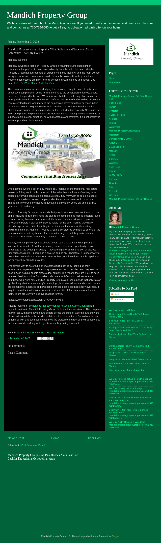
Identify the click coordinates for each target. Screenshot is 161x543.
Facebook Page (117, 115)
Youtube (113, 119)
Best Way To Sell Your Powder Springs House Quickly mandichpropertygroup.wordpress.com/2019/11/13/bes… (131, 414)
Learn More (115, 82)
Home (55, 438)
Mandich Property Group (47, 15)
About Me (114, 143)
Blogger (115, 536)
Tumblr (112, 123)
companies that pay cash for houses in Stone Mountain (59, 305)
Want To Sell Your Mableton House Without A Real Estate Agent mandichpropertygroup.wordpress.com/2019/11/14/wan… (131, 401)
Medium (113, 151)
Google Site (115, 103)
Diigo (111, 187)
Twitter (112, 107)
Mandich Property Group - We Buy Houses (130, 199)
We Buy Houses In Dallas (122, 310)
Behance (113, 179)
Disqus (112, 171)
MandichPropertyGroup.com (123, 250)
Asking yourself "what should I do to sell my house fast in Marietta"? (130, 328)
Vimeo (112, 155)
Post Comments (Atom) (33, 445)
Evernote (113, 191)
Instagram (114, 135)
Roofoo (94, 536)
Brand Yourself (116, 147)
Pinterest (113, 111)
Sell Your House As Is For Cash (37, 83)
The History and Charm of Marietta (126, 370)
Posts (115, 294)
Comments (118, 299)
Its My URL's (115, 175)
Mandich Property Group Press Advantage (40, 332)
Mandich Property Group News (124, 131)
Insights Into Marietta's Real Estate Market (130, 359)
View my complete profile (121, 280)
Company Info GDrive (120, 139)
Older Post (94, 438)
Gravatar (113, 183)
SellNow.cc (114, 269)
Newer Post (16, 438)
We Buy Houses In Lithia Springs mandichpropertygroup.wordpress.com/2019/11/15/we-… (131, 391)
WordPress (114, 127)
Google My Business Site (121, 263)
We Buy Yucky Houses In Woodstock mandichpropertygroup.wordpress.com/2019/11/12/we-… (131, 425)
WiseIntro (114, 163)
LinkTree (113, 195)
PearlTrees (114, 167)
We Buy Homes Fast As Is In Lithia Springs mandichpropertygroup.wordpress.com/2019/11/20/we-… (131, 382)
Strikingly (113, 159)
